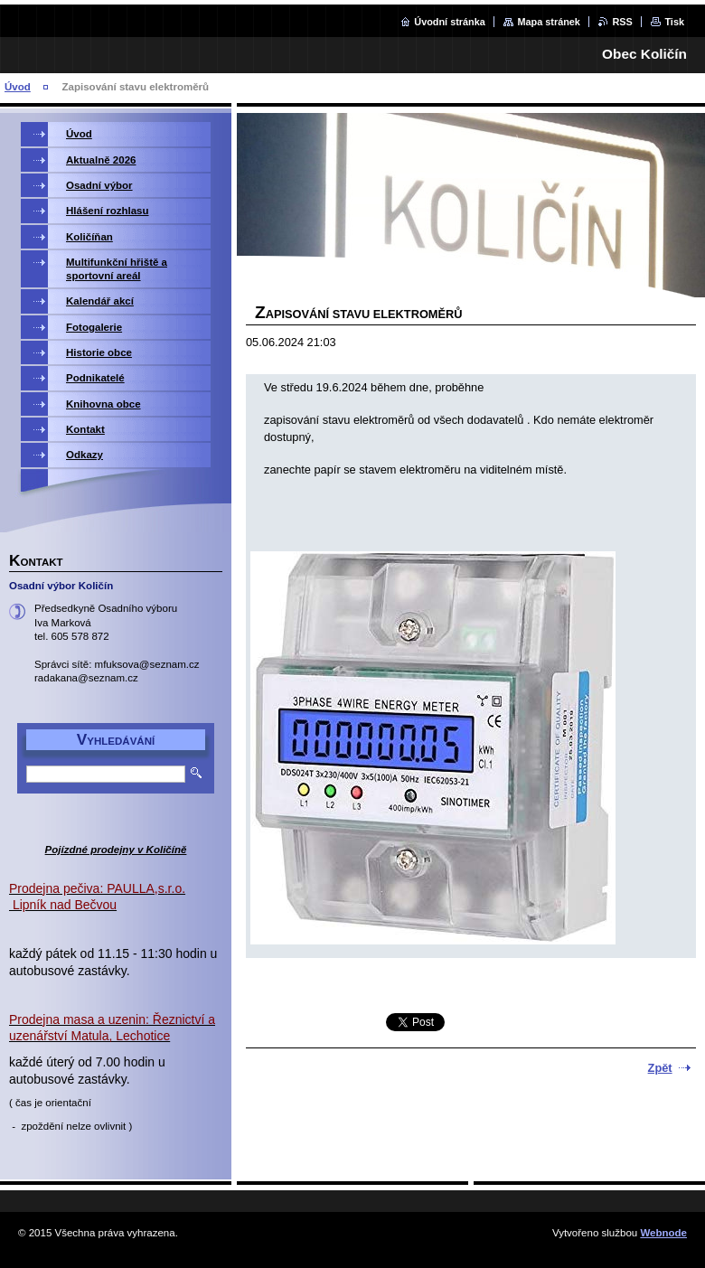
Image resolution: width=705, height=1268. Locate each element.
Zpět (660, 1068)
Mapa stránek (548, 21)
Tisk (674, 21)
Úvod (18, 86)
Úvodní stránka (449, 21)
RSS (622, 21)
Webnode (663, 1232)
